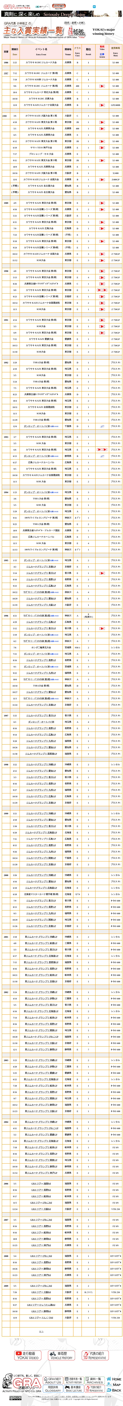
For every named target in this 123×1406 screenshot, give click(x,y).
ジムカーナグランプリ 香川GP (41, 573)
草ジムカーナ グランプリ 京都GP (41, 981)
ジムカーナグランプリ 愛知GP (41, 598)
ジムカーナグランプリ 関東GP (41, 858)
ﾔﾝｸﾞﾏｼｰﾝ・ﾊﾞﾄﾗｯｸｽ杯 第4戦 (37, 698)
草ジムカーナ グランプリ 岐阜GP (41, 975)
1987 (6, 73)
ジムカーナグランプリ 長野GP (41, 579)
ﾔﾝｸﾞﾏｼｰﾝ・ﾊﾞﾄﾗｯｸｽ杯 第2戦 (37, 641)
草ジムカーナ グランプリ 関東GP (41, 1030)
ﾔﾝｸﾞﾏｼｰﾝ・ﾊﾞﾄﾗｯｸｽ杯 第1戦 (37, 615)
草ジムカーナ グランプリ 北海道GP (41, 956)
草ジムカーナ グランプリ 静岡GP (41, 1049)
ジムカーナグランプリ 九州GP (41, 673)
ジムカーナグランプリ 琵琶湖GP (41, 754)
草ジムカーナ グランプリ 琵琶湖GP (41, 962)
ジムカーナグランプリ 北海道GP (41, 832)
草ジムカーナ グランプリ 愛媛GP (41, 1073)
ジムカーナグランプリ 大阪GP (41, 605)
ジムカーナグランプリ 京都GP (41, 567)
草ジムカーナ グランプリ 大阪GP (41, 1043)
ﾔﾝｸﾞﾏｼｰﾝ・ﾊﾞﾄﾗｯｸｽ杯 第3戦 (37, 592)
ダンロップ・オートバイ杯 (37, 426)
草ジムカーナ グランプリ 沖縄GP (41, 937)
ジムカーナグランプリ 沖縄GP (41, 764)
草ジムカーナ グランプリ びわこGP (41, 1037)
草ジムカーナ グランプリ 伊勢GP (41, 998)
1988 (4, 116)
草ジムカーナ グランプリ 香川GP (41, 949)
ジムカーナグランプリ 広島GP (41, 586)
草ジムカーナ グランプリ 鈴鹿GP (41, 943)
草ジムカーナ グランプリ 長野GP (41, 969)
